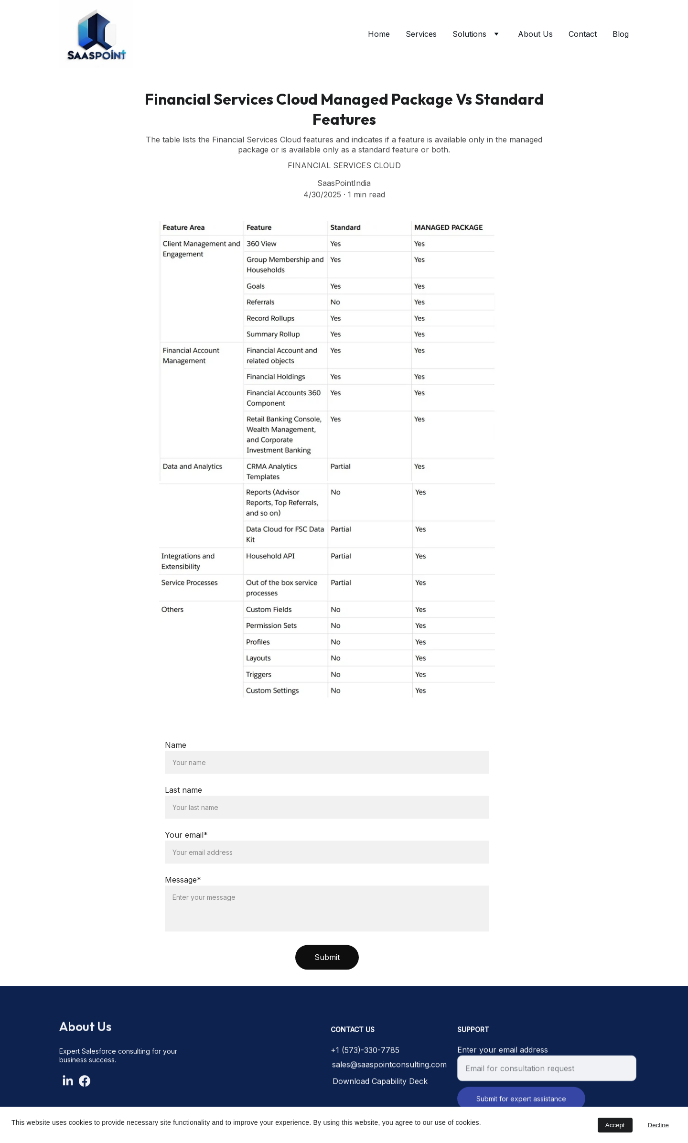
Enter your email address (502, 1056)
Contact (583, 34)
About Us (535, 34)
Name (175, 771)
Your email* (186, 861)
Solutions (469, 34)
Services (421, 34)
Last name (183, 816)
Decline (658, 1125)
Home (379, 34)
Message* (183, 906)
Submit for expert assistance (521, 1105)
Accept (615, 1125)
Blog (621, 34)
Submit (327, 983)
